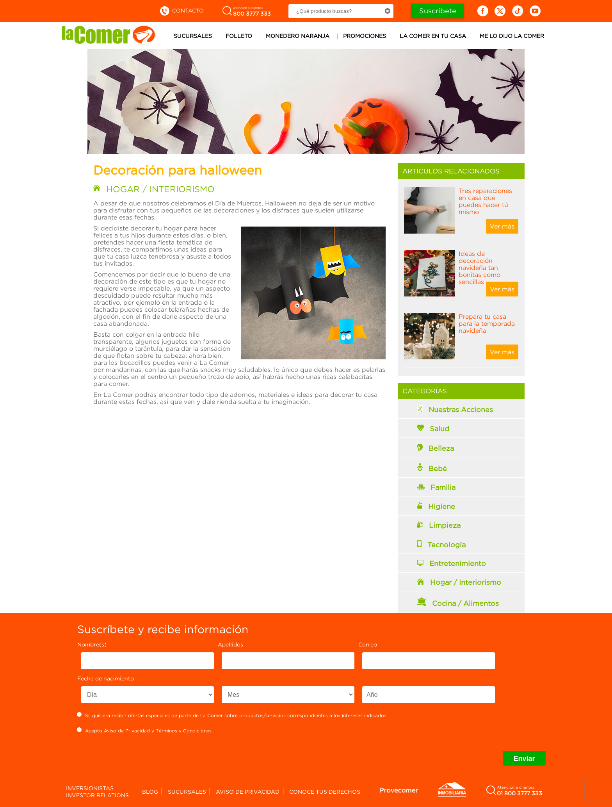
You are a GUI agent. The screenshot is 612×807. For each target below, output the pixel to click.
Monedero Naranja (297, 36)
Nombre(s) (92, 644)
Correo (367, 644)
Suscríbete (437, 10)
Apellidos (230, 644)
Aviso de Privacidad (127, 730)
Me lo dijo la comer (512, 36)
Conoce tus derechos (324, 792)
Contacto (181, 10)
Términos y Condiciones (184, 730)
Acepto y (144, 730)
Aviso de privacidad (247, 792)
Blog (150, 792)
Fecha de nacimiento (105, 678)
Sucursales (193, 36)
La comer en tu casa (433, 36)
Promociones (364, 36)
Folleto (239, 36)
